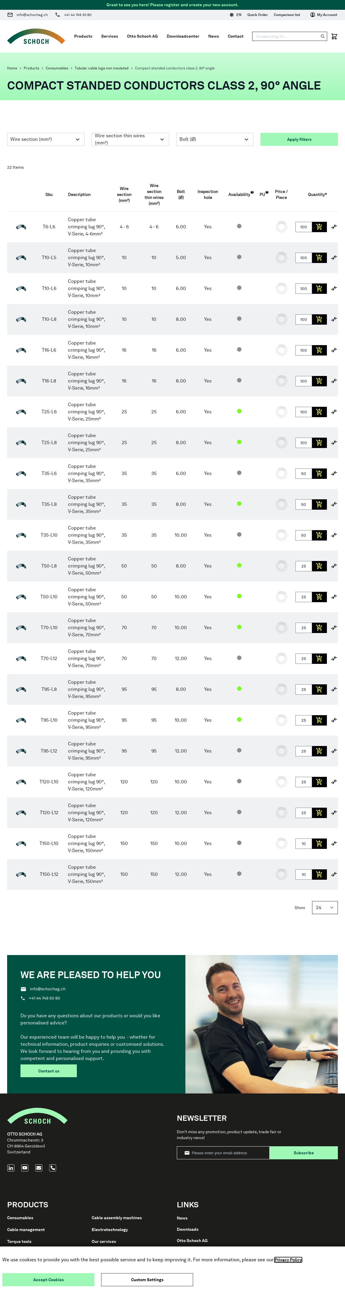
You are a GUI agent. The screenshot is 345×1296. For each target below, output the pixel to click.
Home (12, 68)
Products (31, 68)
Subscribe (304, 1152)
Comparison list (287, 15)
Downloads (187, 1229)
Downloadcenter (183, 36)
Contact (236, 36)
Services (109, 36)
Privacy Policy (288, 1259)
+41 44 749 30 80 (77, 15)
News (213, 36)
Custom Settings (147, 1279)
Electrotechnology (110, 1229)
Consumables (57, 68)
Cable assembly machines (117, 1217)
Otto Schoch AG (142, 36)
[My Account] (323, 14)
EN (235, 15)
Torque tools (19, 1241)
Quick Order (257, 15)
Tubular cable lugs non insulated (101, 68)
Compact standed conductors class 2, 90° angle (175, 68)
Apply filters (299, 139)
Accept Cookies (48, 1279)
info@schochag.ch (32, 15)
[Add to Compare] (334, 226)
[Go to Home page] (36, 36)
